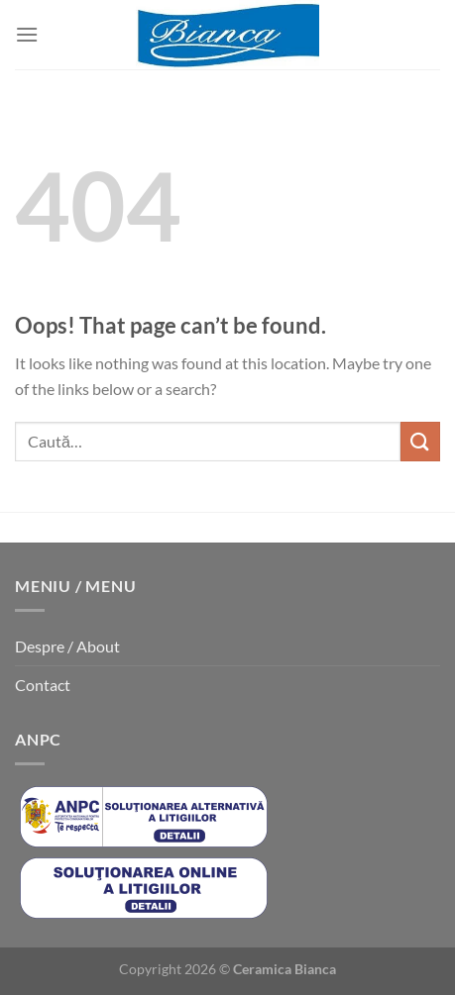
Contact (42, 684)
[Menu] (27, 34)
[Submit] (420, 441)
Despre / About (67, 646)
